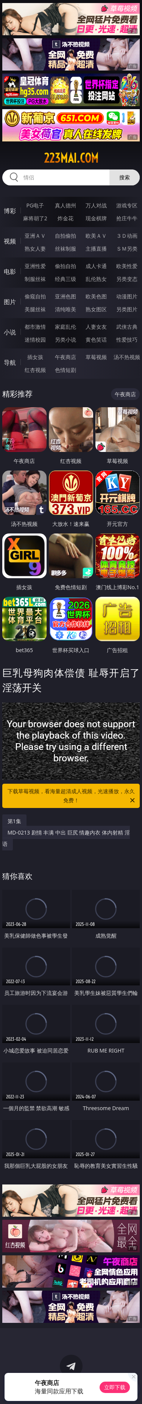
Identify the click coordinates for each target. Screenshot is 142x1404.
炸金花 (65, 218)
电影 (10, 271)
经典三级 (65, 278)
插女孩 (35, 357)
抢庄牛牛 (126, 218)
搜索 (124, 177)
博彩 (10, 211)
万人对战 (96, 205)
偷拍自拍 (65, 266)
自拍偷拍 (65, 235)
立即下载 (114, 1387)
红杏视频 (35, 369)
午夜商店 (65, 357)
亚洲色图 (65, 296)
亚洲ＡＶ (35, 235)
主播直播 (96, 248)
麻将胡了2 (35, 218)
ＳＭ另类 (126, 248)
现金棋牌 (96, 218)
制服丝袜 (35, 278)
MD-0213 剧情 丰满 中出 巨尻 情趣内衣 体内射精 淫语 (66, 838)
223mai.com (71, 158)
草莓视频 (96, 357)
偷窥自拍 (35, 296)
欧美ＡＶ (96, 235)
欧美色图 (96, 296)
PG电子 (35, 205)
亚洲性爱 (35, 266)
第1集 (14, 821)
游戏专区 (126, 205)
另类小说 (65, 339)
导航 (10, 362)
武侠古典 (126, 326)
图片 (10, 302)
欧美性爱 (126, 266)
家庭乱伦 (65, 326)
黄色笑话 (96, 339)
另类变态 (126, 278)
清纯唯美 (65, 309)
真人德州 (65, 205)
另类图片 (126, 309)
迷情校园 (35, 339)
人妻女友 (96, 326)
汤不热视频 (127, 357)
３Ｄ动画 (126, 235)
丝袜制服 (65, 248)
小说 (10, 332)
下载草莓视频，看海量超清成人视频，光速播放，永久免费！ (72, 796)
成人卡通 (96, 266)
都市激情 (35, 326)
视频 (10, 241)
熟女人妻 (35, 248)
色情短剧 (65, 369)
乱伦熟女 (96, 278)
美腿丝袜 (35, 309)
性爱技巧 (126, 339)
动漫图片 (126, 296)
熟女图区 (96, 309)
